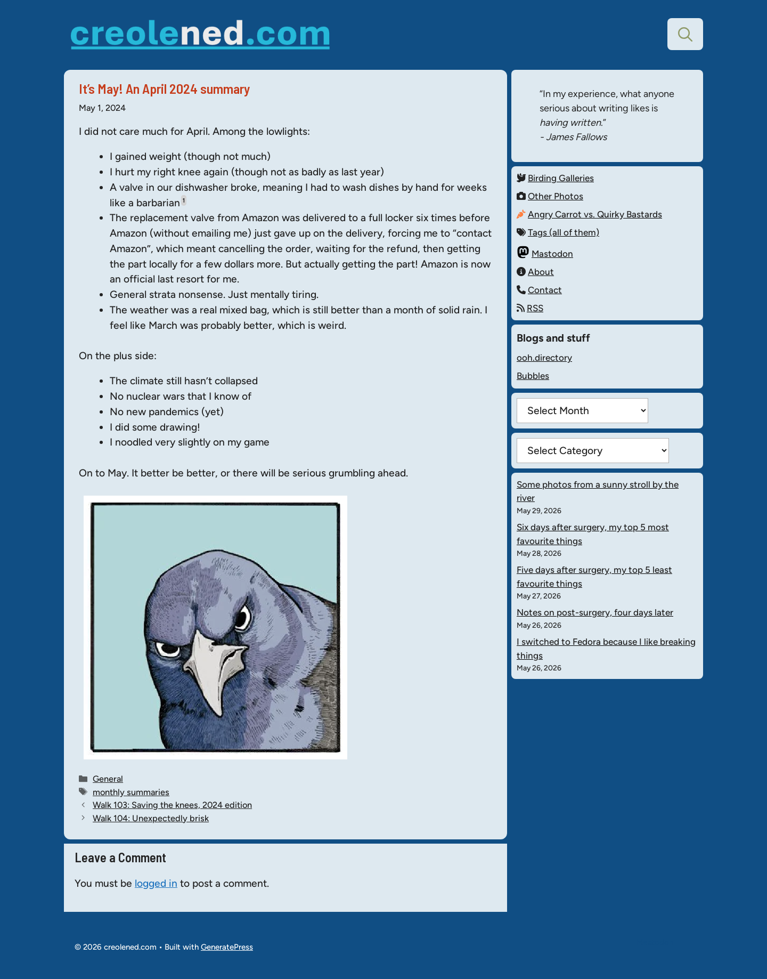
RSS (535, 308)
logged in (156, 883)
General (108, 778)
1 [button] (184, 200)
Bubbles (533, 375)
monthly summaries (131, 792)
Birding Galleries (561, 178)
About (541, 271)
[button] (685, 34)
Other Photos (555, 196)
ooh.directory (544, 357)
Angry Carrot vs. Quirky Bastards (595, 214)
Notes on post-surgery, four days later (595, 612)
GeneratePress (227, 947)
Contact (545, 290)
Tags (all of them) (563, 232)
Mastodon (552, 253)
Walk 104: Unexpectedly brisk (151, 818)
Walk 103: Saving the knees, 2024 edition (172, 804)
